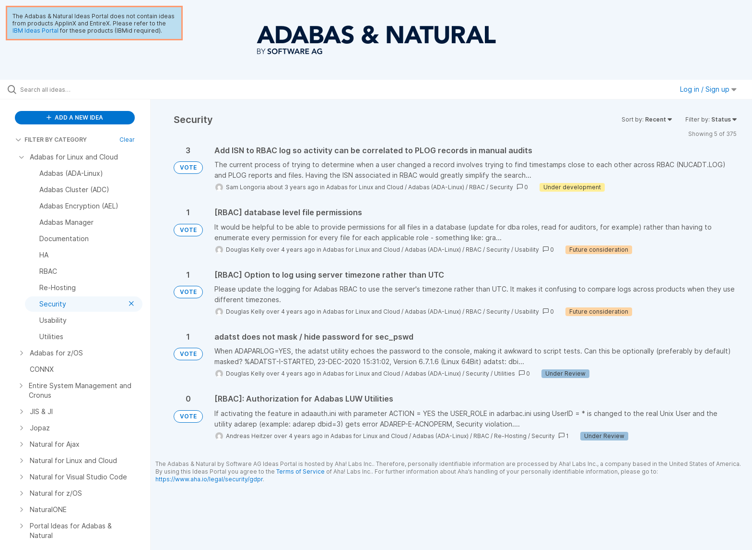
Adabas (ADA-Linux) (436, 187)
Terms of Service (300, 471)
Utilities (504, 373)
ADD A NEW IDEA (75, 117)
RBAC (477, 187)
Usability (527, 249)
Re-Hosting (510, 436)
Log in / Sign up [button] (708, 89)
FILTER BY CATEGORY (51, 139)
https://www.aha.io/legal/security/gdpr (209, 479)
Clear (127, 139)
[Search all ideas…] (87, 89)
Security (501, 187)
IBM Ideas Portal (35, 30)
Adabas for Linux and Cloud (364, 187)
